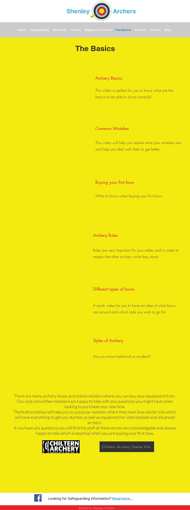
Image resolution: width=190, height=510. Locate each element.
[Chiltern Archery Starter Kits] (127, 446)
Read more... (122, 498)
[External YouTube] (48, 88)
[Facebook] (38, 498)
